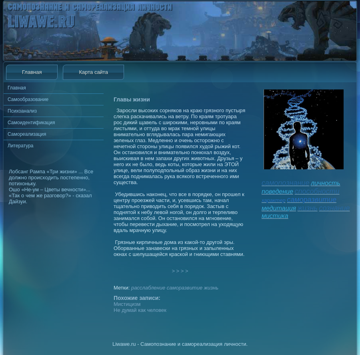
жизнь (211, 288)
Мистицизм (127, 304)
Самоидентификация (31, 122)
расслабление (148, 288)
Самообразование (28, 99)
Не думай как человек (140, 310)
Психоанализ (22, 111)
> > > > (180, 271)
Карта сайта (93, 72)
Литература (21, 146)
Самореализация (27, 134)
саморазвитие (184, 288)
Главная (32, 72)
